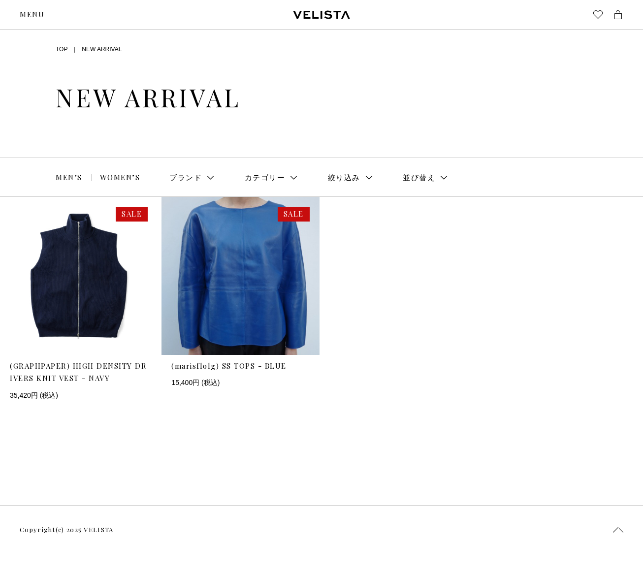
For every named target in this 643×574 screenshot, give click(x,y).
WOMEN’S (120, 177)
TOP (61, 49)
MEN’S (69, 177)
